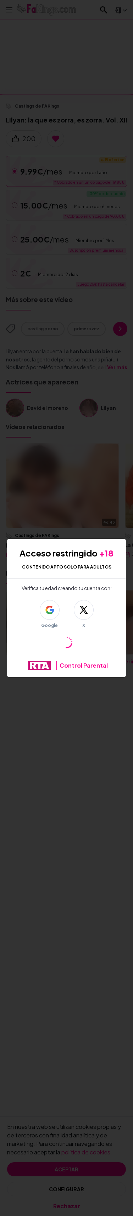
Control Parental (84, 665)
